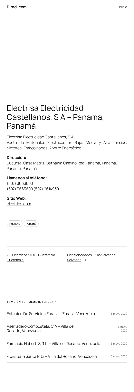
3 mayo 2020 (119, 313)
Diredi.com (17, 7)
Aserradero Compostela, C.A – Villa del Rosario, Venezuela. (41, 328)
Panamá (31, 224)
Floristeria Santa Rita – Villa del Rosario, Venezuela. (52, 356)
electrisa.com (19, 203)
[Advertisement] (67, 56)
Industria (14, 224)
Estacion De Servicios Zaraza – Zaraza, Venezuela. (51, 313)
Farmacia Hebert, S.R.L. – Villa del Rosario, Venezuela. (54, 343)
